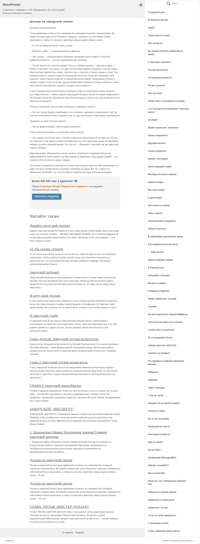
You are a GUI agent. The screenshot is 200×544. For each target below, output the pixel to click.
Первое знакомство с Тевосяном (163, 127)
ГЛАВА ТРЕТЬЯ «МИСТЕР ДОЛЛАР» (59, 506)
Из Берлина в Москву (158, 20)
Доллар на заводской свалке (51, 460)
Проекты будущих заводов (160, 260)
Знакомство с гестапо (158, 507)
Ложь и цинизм (155, 213)
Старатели (9, 541)
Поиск (171, 3)
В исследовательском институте (163, 244)
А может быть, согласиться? (161, 330)
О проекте (67, 532)
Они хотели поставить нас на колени (165, 322)
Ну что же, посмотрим (158, 418)
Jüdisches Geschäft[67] (158, 465)
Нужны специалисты (158, 135)
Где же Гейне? (154, 450)
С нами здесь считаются (159, 62)
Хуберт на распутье (157, 228)
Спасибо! (152, 306)
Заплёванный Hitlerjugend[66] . (162, 457)
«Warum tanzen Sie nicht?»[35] (162, 345)
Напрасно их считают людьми (162, 492)
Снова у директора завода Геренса (164, 531)
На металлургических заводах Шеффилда (167, 314)
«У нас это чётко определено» (162, 515)
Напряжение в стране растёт (161, 500)
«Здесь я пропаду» (156, 387)
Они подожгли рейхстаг (159, 434)
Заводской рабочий (44, 272)
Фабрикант (153, 372)
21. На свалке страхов (46, 249)
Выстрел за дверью (157, 283)
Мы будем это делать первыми (162, 174)
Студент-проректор (157, 151)
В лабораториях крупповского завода (165, 236)
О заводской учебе (44, 315)
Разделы (79, 532)
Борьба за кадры (155, 182)
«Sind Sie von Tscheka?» (159, 353)
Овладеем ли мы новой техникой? (164, 403)
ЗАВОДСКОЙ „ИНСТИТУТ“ (52, 409)
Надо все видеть (155, 442)
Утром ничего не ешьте (159, 35)
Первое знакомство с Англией (162, 298)
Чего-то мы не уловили (159, 205)
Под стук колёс (155, 93)
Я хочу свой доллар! (45, 295)
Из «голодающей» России (160, 337)
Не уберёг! (153, 120)
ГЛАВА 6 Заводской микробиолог (56, 385)
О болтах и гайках (156, 411)
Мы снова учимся (156, 190)
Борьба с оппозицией (158, 158)
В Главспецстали (156, 267)
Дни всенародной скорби (159, 166)
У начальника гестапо (158, 523)
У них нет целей (155, 395)
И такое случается (156, 85)
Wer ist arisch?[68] (156, 473)
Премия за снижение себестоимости (178, 541)
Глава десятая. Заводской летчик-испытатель (64, 339)
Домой (151, 27)
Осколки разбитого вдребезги (162, 221)
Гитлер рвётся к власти (159, 426)
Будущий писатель (156, 143)
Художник (153, 380)
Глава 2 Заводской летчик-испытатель (59, 362)
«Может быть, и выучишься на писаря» (166, 101)
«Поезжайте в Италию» (159, 275)
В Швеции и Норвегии (158, 291)
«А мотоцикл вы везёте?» (160, 77)
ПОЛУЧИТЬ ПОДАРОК (47, 196)
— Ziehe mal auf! (156, 252)
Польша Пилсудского (158, 70)
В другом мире (155, 197)
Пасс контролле (155, 43)
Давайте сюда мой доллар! (50, 225)
